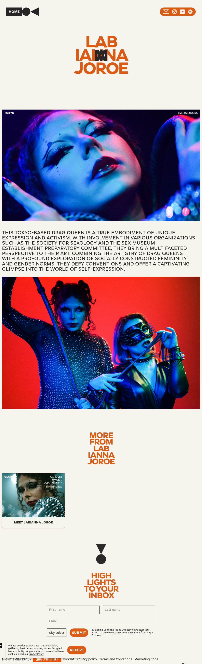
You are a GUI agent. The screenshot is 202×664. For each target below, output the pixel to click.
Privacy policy (86, 659)
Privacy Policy (36, 654)
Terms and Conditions (115, 659)
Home (14, 11)
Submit (79, 632)
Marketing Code (146, 659)
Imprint (68, 659)
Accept (77, 650)
